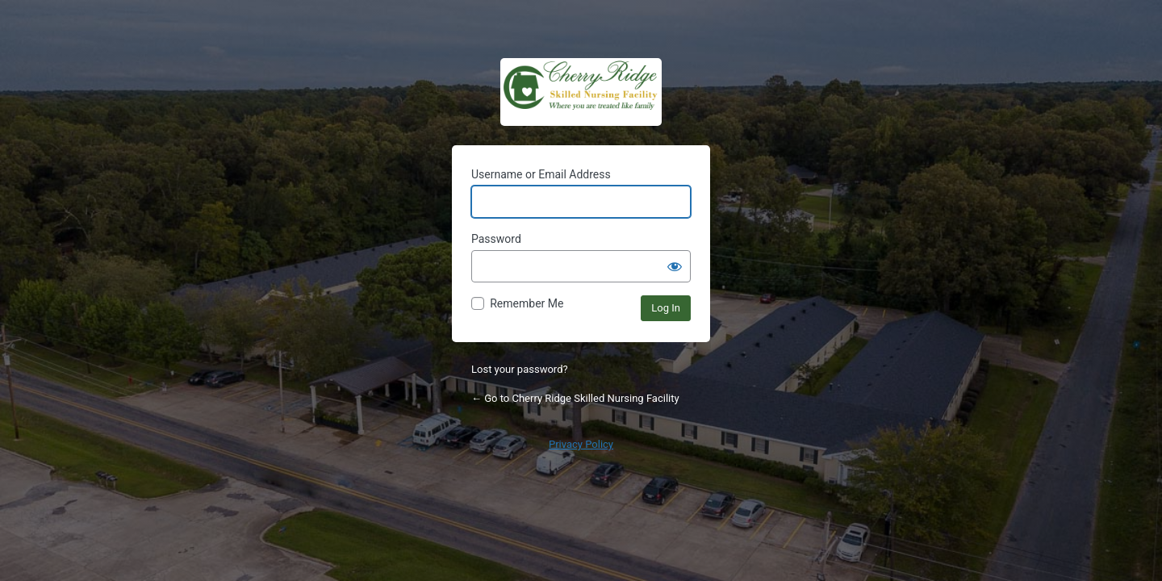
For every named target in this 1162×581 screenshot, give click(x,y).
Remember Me (526, 303)
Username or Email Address (541, 174)
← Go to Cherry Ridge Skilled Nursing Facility (575, 398)
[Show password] (674, 266)
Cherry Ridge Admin (581, 92)
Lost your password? (519, 369)
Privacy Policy (581, 444)
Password (496, 238)
